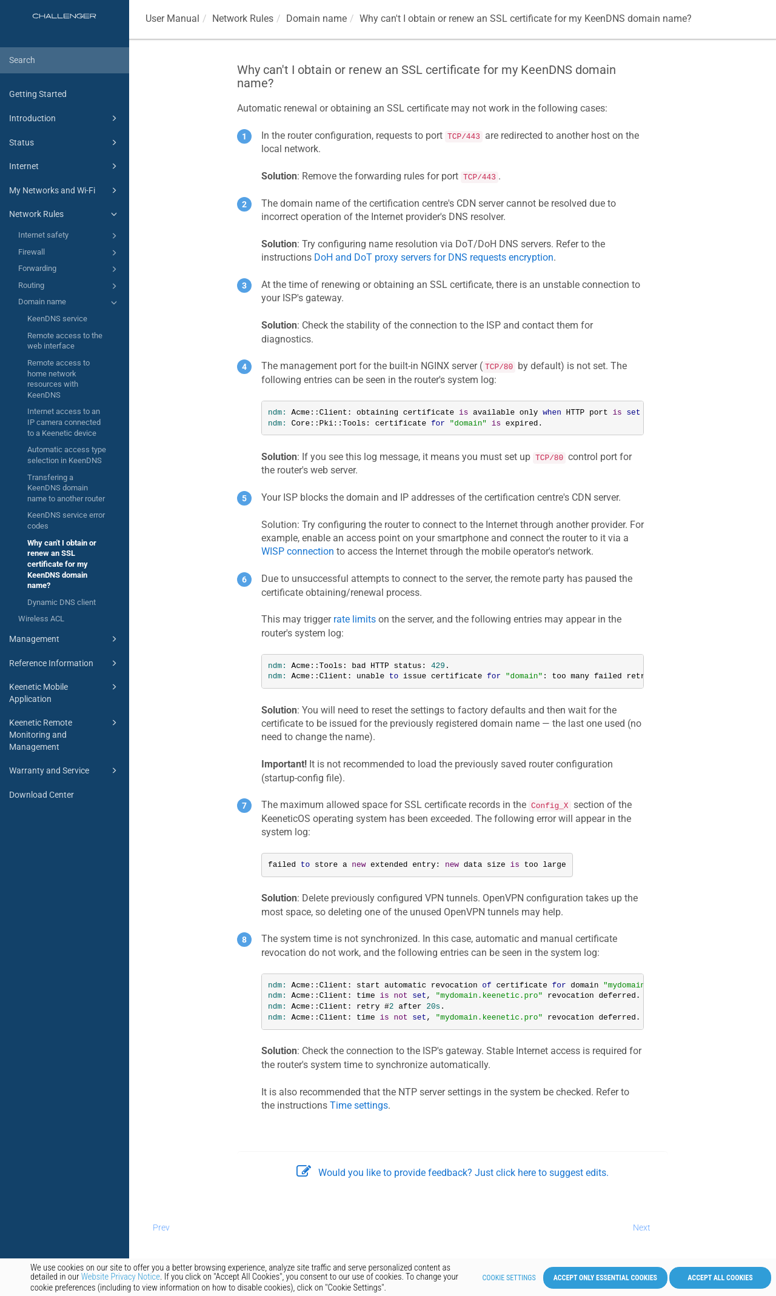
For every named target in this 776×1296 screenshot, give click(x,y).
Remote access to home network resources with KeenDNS (58, 378)
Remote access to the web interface (64, 341)
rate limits (354, 619)
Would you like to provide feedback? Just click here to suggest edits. (452, 1172)
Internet (65, 166)
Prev (161, 1227)
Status (65, 142)
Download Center (41, 795)
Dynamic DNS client (61, 602)
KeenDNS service (57, 318)
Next (642, 1227)
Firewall (69, 252)
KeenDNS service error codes (66, 520)
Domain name (69, 302)
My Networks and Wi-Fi (65, 190)
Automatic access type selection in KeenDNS (66, 455)
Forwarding (69, 269)
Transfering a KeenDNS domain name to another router (66, 488)
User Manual (172, 18)
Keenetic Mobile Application (65, 692)
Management (65, 639)
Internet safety (69, 235)
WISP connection (297, 551)
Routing (69, 286)
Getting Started (38, 94)
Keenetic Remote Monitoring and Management (65, 733)
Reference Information (65, 663)
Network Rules (65, 214)
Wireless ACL (41, 618)
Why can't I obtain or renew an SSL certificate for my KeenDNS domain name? (61, 564)
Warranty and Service (65, 770)
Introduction (65, 118)
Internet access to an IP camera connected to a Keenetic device (64, 422)
